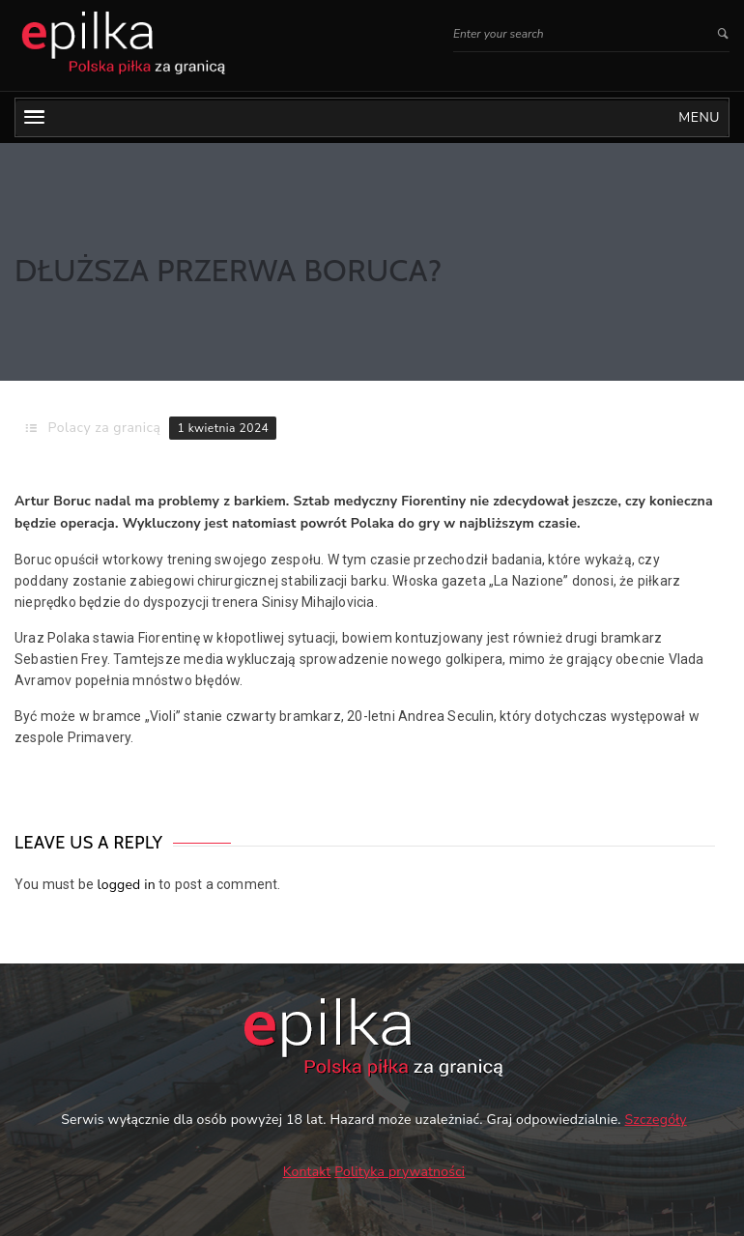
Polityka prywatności (399, 1172)
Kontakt (307, 1172)
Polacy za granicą (104, 427)
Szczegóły (656, 1119)
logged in (126, 885)
